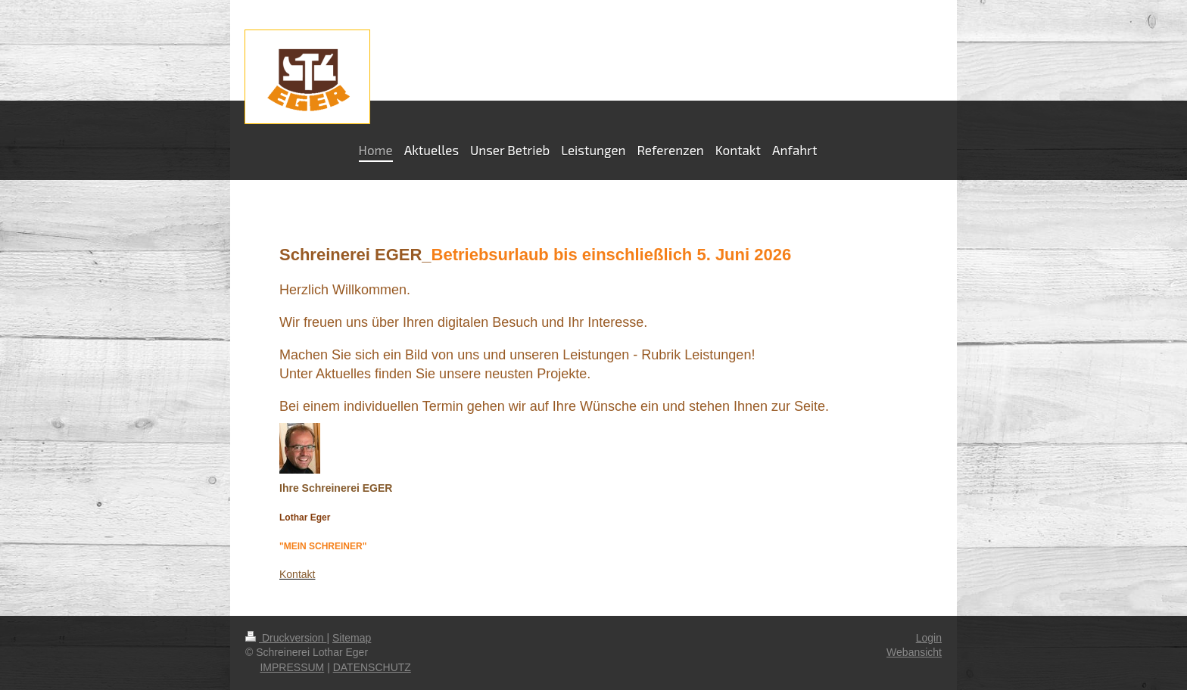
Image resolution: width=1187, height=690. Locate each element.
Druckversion (285, 638)
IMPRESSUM (292, 667)
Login (929, 638)
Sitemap (351, 638)
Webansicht (914, 652)
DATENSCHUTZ (372, 667)
